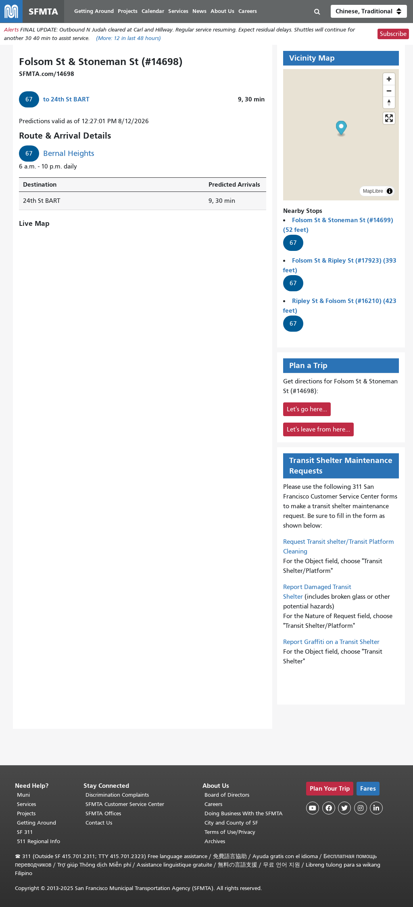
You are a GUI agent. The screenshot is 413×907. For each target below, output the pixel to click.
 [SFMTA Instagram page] (360, 808)
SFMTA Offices (103, 813)
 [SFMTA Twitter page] (344, 808)
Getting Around (36, 822)
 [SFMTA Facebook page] (328, 808)
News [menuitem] (199, 11)
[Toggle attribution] (389, 191)
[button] (369, 11)
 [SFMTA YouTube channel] (312, 808)
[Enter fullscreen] (389, 118)
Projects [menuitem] (128, 11)
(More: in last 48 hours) (128, 38)
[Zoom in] (389, 79)
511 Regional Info (38, 841)
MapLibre (373, 191)
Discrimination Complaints (117, 794)
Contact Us (99, 822)
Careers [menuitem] (247, 11)
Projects (26, 813)
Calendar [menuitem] (153, 11)
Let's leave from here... (318, 429)
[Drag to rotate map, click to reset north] (389, 102)
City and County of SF (231, 822)
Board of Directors (226, 794)
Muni (23, 794)
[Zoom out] (389, 91)
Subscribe (393, 34)
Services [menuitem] (178, 11)
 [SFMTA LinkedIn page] (376, 808)
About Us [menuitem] (222, 11)
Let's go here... (307, 409)
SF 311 (25, 832)
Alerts (11, 29)
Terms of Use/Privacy (229, 832)
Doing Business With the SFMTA (243, 813)
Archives (214, 841)
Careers (213, 804)
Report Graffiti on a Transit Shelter (331, 642)
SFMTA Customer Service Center (125, 804)
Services (26, 804)
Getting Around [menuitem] (94, 11)
